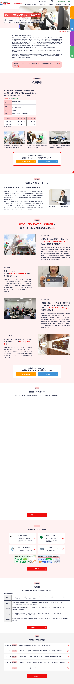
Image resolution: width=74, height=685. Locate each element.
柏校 (35, 669)
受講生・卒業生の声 (46, 63)
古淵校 (40, 666)
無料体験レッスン (26, 161)
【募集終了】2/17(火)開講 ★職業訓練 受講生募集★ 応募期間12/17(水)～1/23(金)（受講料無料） (34, 557)
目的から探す (23, 669)
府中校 (35, 666)
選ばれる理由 (35, 63)
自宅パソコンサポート (65, 663)
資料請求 (48, 161)
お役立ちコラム (51, 669)
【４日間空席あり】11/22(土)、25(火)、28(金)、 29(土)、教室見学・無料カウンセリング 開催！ (33, 563)
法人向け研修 (7, 669)
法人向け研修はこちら (43, 1)
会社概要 (20, 682)
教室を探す (58, 4)
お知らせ (50, 671)
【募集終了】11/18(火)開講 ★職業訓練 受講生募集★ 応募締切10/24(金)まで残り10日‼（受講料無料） (35, 569)
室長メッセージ (25, 63)
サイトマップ (63, 669)
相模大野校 (36, 674)
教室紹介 (64, 31)
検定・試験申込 (72, 51)
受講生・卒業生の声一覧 (37, 421)
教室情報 (16, 63)
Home (60, 31)
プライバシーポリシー (27, 682)
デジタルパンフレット (72, 37)
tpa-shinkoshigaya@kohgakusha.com (20, 113)
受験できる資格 (67, 4)
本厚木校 (41, 669)
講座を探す (51, 4)
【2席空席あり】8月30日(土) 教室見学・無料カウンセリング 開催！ (27, 574)
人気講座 (56, 63)
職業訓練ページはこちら (37, 534)
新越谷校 (41, 671)
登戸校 (35, 671)
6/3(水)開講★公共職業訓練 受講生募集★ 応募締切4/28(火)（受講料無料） (28, 552)
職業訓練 (16, 66)
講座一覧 (37, 475)
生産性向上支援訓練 (64, 666)
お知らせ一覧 (37, 582)
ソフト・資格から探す (25, 666)
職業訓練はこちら (61, 1)
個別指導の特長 (43, 4)
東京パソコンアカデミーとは (31, 4)
